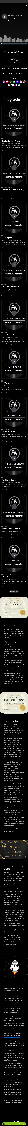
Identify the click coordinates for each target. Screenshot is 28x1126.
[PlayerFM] (9, 85)
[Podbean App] (10, 81)
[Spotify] (14, 81)
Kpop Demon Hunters (10, 335)
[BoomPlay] (19, 85)
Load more (14, 591)
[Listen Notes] (12, 85)
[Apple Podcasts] (4, 81)
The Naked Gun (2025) (10, 286)
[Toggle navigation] (26, 5)
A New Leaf (5, 577)
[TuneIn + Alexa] (21, 81)
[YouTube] (7, 81)
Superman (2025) (8, 431)
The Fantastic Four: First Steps (13, 189)
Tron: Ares (12, 18)
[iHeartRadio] (24, 81)
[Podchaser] (15, 85)
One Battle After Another (11, 141)
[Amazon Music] (17, 81)
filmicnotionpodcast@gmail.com (12, 1037)
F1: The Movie (7, 383)
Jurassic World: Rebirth (10, 528)
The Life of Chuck (8, 480)
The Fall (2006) (7, 238)
